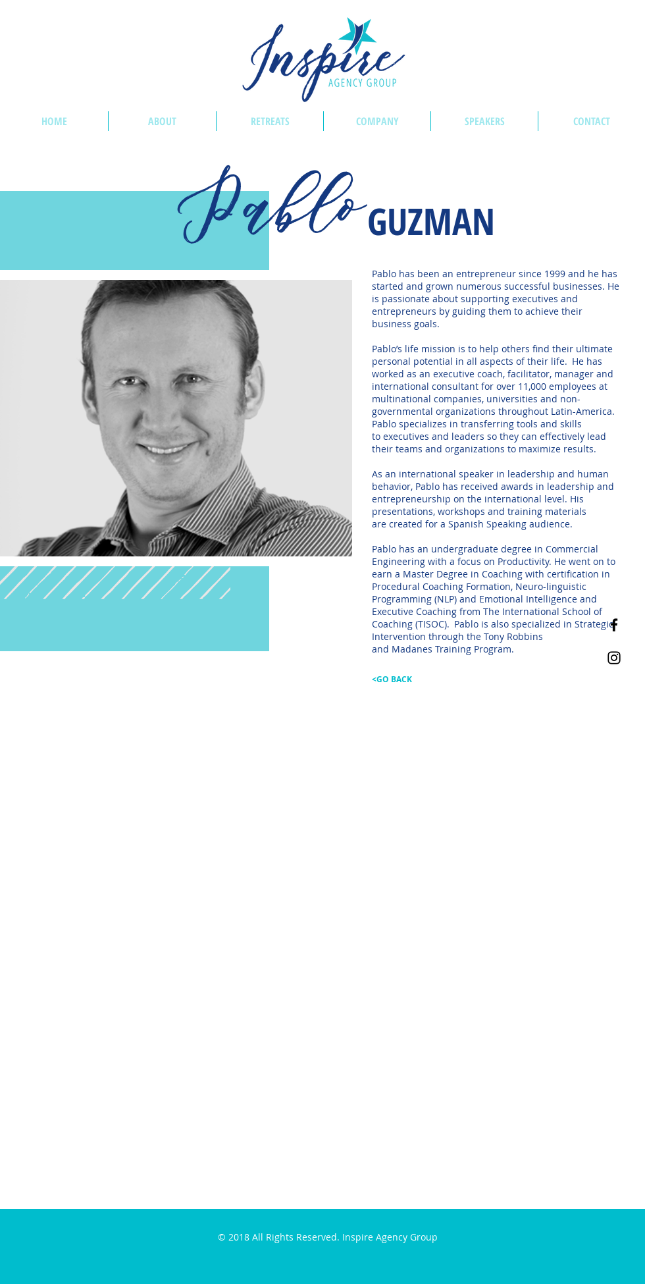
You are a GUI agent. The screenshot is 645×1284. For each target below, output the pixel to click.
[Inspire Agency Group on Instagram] (614, 657)
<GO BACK (392, 679)
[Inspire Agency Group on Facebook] (614, 624)
